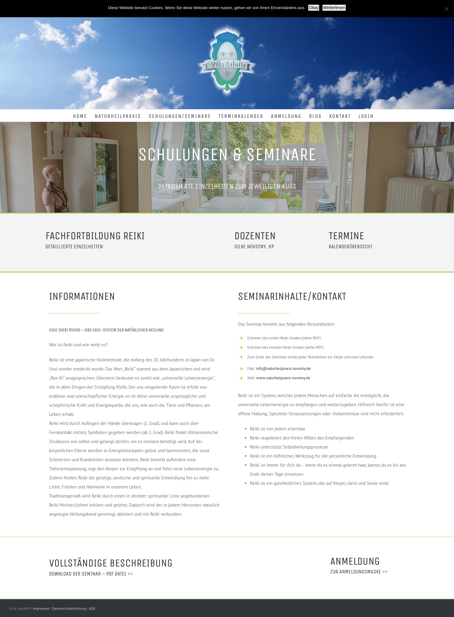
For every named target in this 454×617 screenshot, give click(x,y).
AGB (92, 608)
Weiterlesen (334, 7)
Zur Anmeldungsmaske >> (359, 571)
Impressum (41, 608)
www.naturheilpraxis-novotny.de (283, 377)
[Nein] (446, 9)
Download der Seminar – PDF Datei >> (91, 573)
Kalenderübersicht (350, 246)
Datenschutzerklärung (69, 608)
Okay (314, 7)
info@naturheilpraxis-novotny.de (283, 368)
